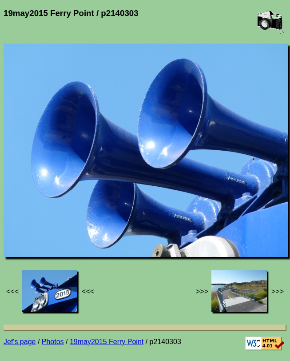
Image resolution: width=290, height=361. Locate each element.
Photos (53, 341)
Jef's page (20, 341)
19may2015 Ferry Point (106, 341)
